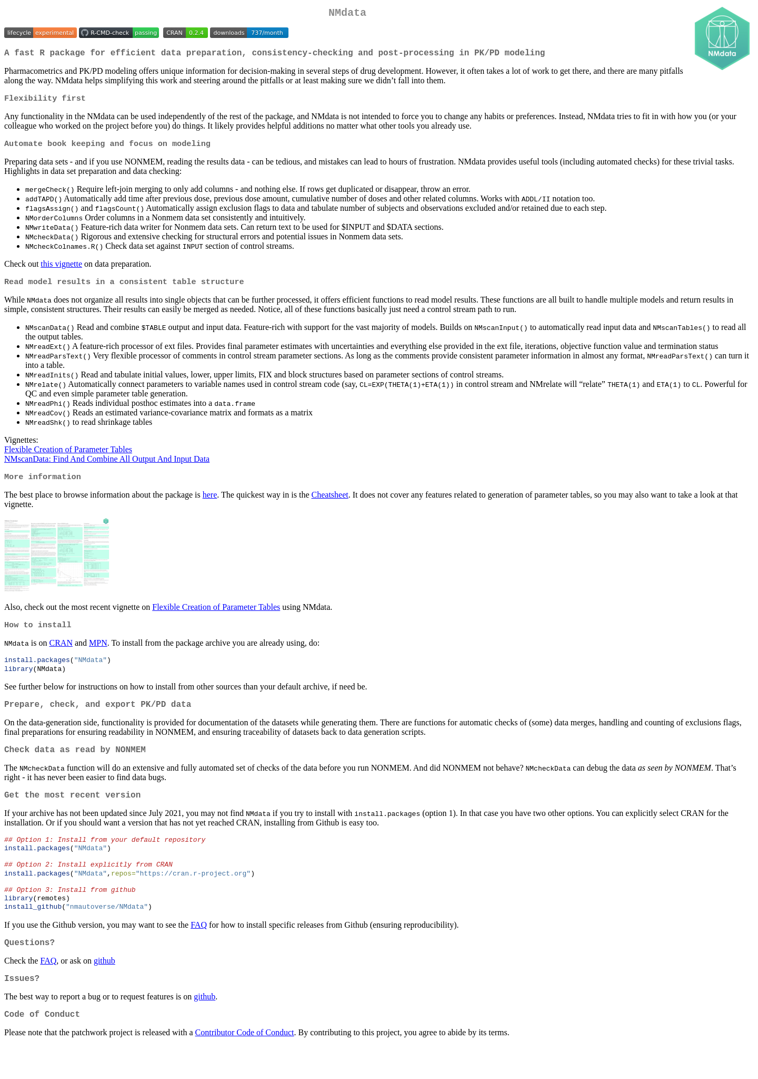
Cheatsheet (330, 503)
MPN (98, 652)
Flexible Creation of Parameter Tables (68, 456)
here (210, 503)
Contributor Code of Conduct (244, 1065)
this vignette (61, 270)
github (104, 989)
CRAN (60, 652)
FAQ (199, 951)
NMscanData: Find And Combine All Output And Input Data (107, 466)
